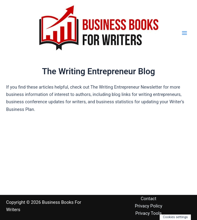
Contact (148, 198)
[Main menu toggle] (184, 33)
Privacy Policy (148, 206)
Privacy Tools (148, 213)
